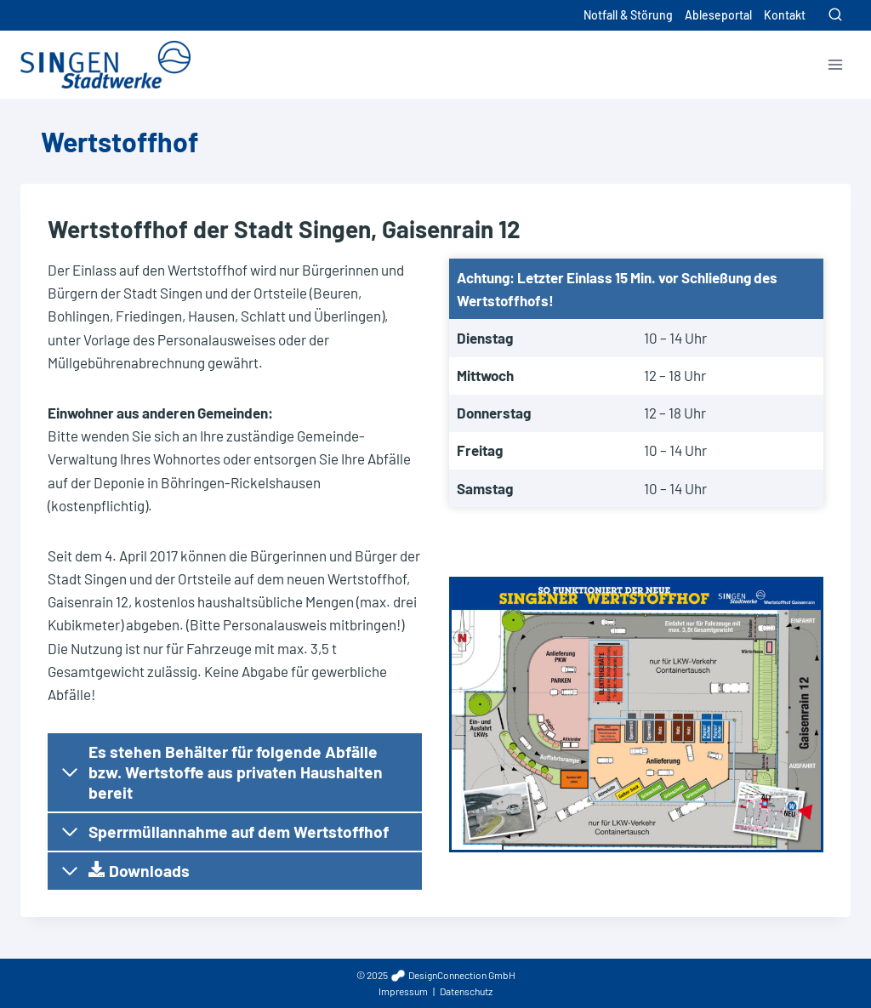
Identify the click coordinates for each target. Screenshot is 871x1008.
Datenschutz (466, 991)
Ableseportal (718, 15)
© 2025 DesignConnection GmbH (435, 975)
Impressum (403, 991)
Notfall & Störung (628, 15)
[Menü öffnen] (835, 64)
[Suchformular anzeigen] (835, 15)
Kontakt (785, 15)
